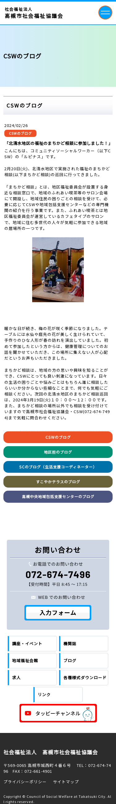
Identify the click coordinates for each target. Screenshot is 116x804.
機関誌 (69, 643)
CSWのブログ (20, 133)
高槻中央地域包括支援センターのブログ (58, 496)
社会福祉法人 (34, 13)
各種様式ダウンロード (85, 677)
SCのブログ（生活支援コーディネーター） (58, 466)
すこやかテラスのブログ (58, 481)
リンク (44, 694)
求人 (16, 677)
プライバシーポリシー (25, 782)
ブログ (69, 660)
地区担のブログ (58, 452)
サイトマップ (66, 782)
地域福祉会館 (25, 660)
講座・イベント (27, 643)
